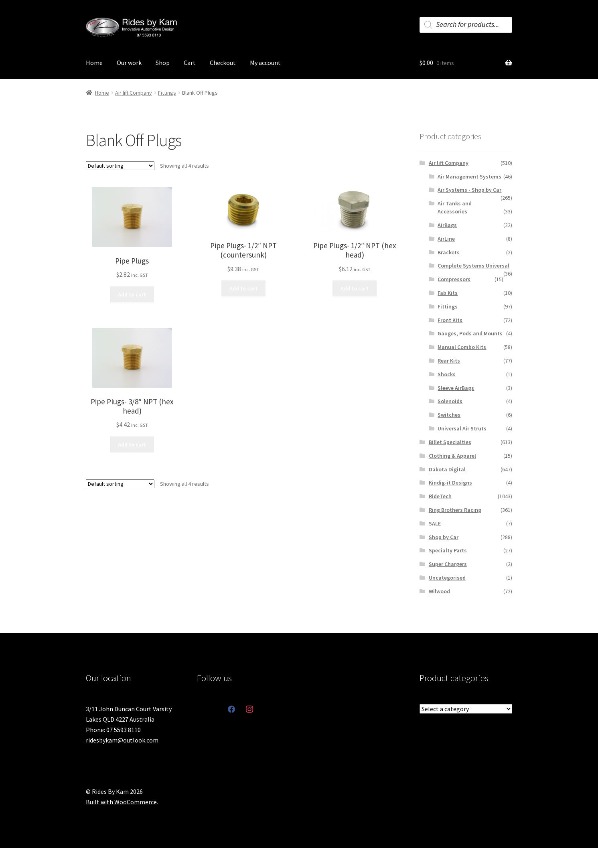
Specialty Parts (448, 550)
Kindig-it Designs (450, 482)
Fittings (167, 92)
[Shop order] (120, 165)
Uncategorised (447, 577)
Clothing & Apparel (452, 455)
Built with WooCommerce (121, 802)
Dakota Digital (447, 469)
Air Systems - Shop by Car (469, 189)
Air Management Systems (469, 176)
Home (94, 63)
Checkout (223, 63)
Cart (190, 63)
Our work (129, 63)
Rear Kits (449, 360)
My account (265, 63)
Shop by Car (443, 537)
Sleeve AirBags (456, 388)
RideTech (440, 496)
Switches (449, 414)
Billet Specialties (450, 442)
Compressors (454, 279)
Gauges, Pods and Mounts (470, 333)
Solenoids (450, 401)
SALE (435, 523)
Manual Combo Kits (462, 347)
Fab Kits (448, 292)
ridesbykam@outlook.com (122, 740)
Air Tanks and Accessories (455, 207)
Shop (163, 63)
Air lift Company (133, 92)
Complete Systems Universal (473, 265)
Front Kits (450, 320)
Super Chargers (448, 564)
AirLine (446, 238)
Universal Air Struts (462, 428)
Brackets (449, 252)
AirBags (447, 225)
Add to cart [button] (132, 294)
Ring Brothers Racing (455, 509)
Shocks (447, 374)
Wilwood (439, 591)
